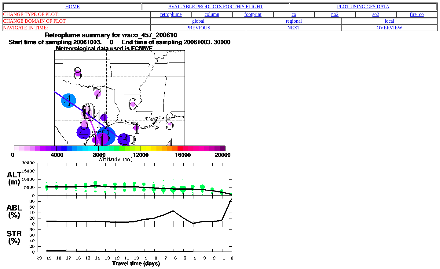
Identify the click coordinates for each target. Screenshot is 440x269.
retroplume (171, 14)
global (198, 21)
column (212, 14)
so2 (375, 14)
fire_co (417, 14)
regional (294, 21)
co (294, 14)
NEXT (293, 27)
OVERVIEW (389, 27)
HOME (72, 6)
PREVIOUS (198, 27)
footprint (253, 14)
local (389, 21)
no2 (335, 14)
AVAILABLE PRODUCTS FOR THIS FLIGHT (215, 6)
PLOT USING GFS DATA (363, 6)
